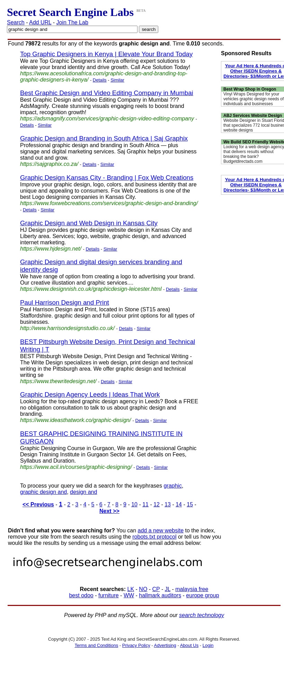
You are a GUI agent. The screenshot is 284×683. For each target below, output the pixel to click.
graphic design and (43, 492)
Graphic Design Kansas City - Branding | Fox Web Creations (106, 177)
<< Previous (38, 504)
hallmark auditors (160, 595)
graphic (172, 486)
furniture (108, 595)
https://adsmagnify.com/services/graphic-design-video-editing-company (107, 118)
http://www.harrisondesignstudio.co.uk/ (67, 328)
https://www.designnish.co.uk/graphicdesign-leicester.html (91, 289)
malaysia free (191, 589)
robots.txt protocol (154, 537)
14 (179, 504)
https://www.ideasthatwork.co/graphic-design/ (75, 420)
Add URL (40, 22)
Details (100, 80)
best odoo (81, 595)
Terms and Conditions (96, 645)
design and (83, 492)
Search (16, 22)
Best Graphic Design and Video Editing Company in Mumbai (106, 92)
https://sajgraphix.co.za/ (49, 164)
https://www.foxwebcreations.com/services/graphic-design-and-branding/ (109, 203)
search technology (201, 615)
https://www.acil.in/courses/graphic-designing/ (76, 467)
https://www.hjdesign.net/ (50, 249)
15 (190, 504)
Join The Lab (72, 22)
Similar (117, 80)
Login (208, 645)
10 (134, 504)
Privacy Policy (136, 645)
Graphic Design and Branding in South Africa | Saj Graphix (104, 138)
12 (156, 504)
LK (130, 589)
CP (156, 589)
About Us (189, 645)
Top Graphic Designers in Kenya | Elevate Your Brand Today (106, 54)
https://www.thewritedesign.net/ (58, 381)
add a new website (161, 530)
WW (129, 595)
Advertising (165, 645)
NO (143, 589)
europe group (202, 595)
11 (145, 504)
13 (168, 504)
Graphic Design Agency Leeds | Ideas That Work (90, 394)
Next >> (109, 511)
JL (167, 589)
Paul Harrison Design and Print (64, 302)
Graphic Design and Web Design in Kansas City (89, 223)
